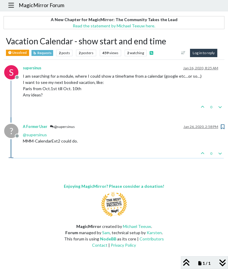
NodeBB (108, 238)
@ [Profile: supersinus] (35, 134)
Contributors (152, 238)
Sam (106, 232)
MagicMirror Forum (41, 5)
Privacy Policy (123, 245)
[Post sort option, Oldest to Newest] (183, 53)
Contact (99, 245)
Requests (42, 53)
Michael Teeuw (137, 226)
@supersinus (62, 126)
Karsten (154, 232)
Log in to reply (204, 53)
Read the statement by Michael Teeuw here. (114, 25)
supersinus (32, 68)
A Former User (35, 126)
